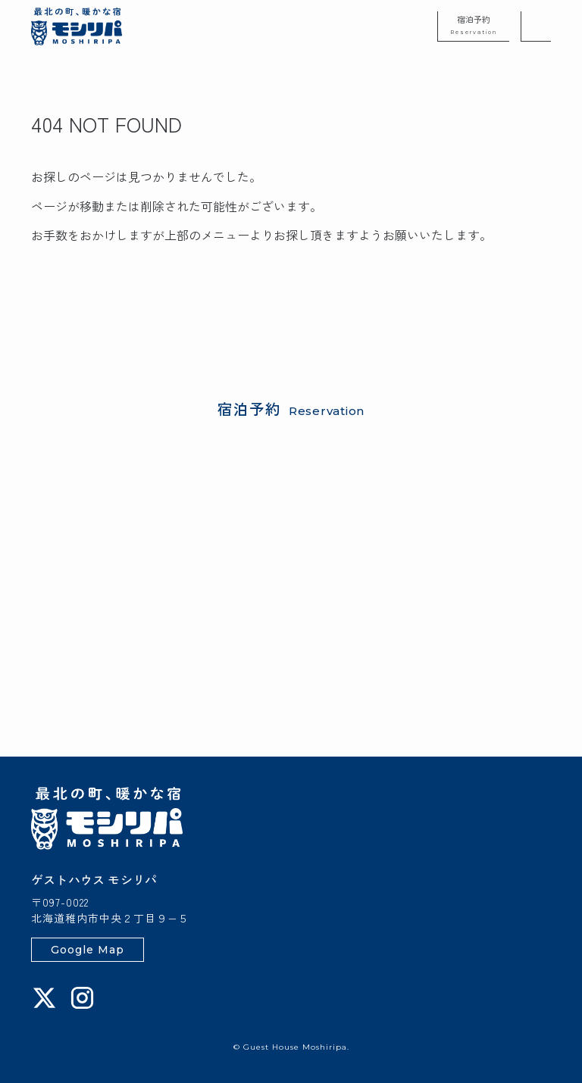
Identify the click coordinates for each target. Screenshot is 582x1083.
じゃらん (55, 541)
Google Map (87, 950)
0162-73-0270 (115, 693)
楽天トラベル (128, 541)
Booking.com (211, 541)
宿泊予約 (473, 24)
